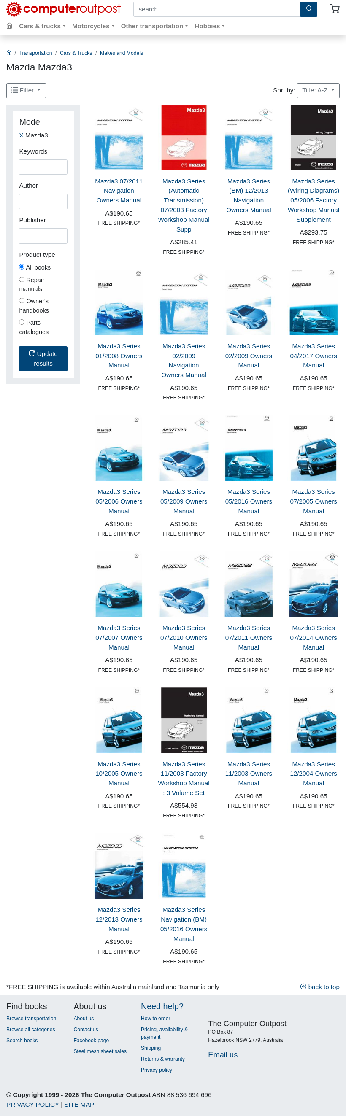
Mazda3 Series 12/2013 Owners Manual (118, 919)
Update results (43, 358)
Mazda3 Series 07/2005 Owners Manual (313, 501)
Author (28, 185)
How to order (155, 1019)
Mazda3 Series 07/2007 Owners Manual (118, 637)
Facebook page (91, 1040)
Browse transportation (31, 1019)
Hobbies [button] (207, 26)
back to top (320, 986)
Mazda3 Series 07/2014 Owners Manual (313, 637)
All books (35, 267)
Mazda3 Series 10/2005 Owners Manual (118, 773)
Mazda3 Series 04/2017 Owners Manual (313, 355)
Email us (223, 1054)
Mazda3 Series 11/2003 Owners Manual (248, 773)
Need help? (162, 1006)
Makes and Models (121, 53)
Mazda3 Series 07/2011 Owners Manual (248, 637)
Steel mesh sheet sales (100, 1051)
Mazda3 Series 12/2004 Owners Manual (313, 773)
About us (83, 1019)
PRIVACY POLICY (32, 1104)
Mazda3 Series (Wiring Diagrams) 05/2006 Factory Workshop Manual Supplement (313, 200)
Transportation (35, 53)
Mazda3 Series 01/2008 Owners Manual (118, 355)
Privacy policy (156, 1070)
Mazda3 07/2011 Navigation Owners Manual (119, 191)
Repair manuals (31, 285)
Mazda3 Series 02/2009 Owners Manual (248, 355)
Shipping (151, 1048)
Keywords (33, 151)
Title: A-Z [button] (315, 90)
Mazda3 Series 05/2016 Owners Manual (248, 501)
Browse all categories (30, 1029)
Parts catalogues (34, 327)
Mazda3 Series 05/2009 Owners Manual (183, 501)
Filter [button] (23, 90)
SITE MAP (79, 1104)
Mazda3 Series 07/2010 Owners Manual (183, 637)
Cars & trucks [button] (40, 26)
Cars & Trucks (76, 53)
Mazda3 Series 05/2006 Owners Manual (118, 501)
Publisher (32, 220)
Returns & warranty (163, 1059)
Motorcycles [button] (91, 26)
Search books (22, 1040)
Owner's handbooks (34, 306)
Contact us (85, 1029)
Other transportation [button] (152, 26)
